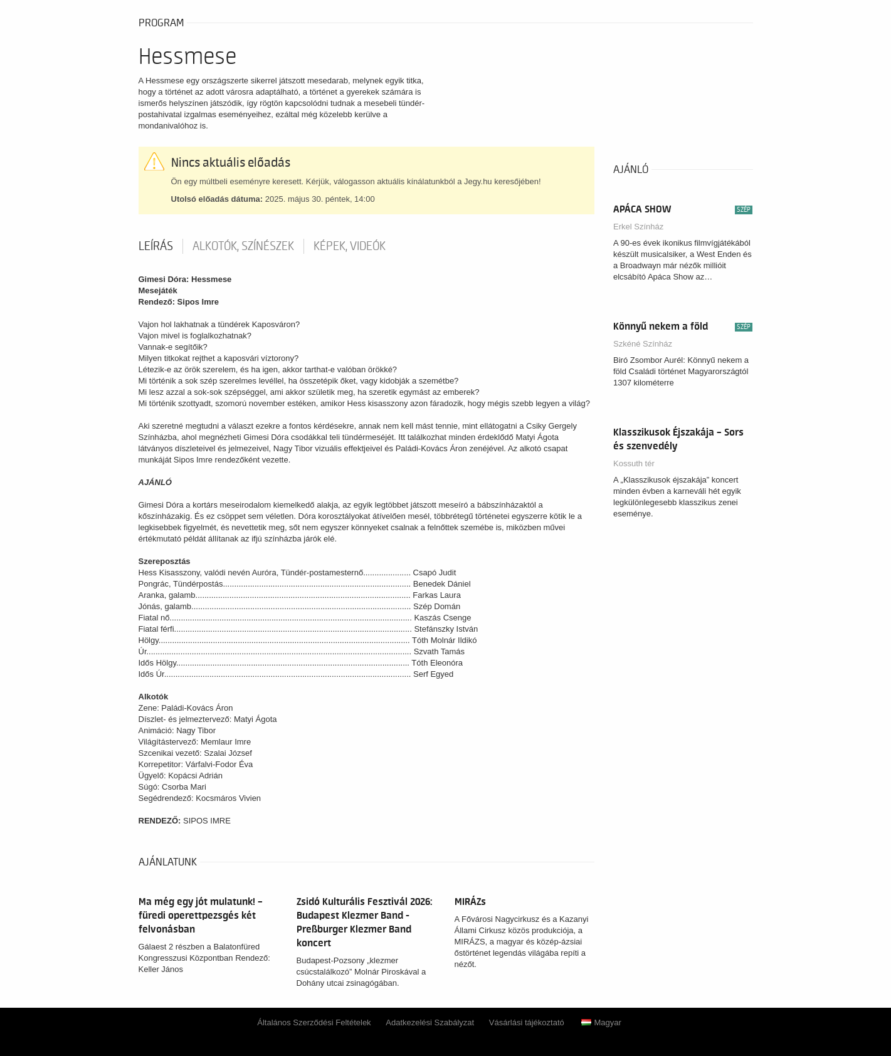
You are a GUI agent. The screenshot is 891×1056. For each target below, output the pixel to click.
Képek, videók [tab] (350, 246)
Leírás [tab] (156, 246)
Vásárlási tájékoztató (526, 1022)
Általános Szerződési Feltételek (314, 1022)
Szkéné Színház (642, 343)
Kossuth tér (634, 463)
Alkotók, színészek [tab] (243, 246)
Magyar (601, 1022)
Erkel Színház (638, 226)
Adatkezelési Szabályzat (430, 1022)
